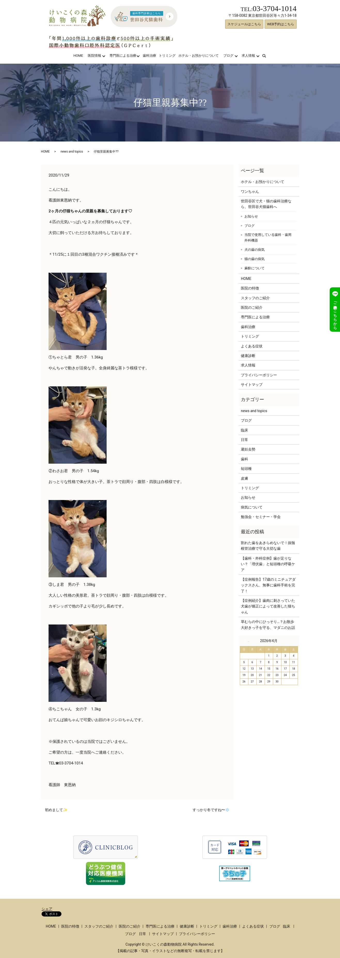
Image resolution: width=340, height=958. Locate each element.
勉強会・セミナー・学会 (261, 517)
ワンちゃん (250, 191)
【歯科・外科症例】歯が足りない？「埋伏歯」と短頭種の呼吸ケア (268, 564)
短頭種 (246, 468)
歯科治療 (149, 55)
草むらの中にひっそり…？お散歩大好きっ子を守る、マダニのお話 (268, 624)
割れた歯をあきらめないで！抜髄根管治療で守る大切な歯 (268, 546)
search (267, 55)
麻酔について (254, 268)
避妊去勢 (248, 449)
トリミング (167, 55)
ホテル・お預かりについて (198, 55)
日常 (244, 440)
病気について (252, 507)
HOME (78, 55)
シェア (47, 909)
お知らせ (251, 216)
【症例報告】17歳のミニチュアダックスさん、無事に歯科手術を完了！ (268, 585)
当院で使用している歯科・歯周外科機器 (267, 237)
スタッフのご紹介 (255, 298)
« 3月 (246, 640)
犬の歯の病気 (254, 250)
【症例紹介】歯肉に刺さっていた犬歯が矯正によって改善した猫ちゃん (268, 606)
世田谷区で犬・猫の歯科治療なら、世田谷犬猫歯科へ (266, 204)
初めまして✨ (56, 810)
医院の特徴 (250, 288)
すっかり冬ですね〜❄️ (211, 810)
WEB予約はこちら (280, 24)
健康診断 (248, 356)
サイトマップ (252, 384)
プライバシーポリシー (259, 375)
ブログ (228, 55)
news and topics (72, 151)
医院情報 (94, 55)
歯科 (244, 459)
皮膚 (244, 478)
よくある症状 (252, 346)
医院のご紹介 (252, 307)
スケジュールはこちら (244, 24)
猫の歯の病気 (254, 259)
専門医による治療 (122, 55)
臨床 (244, 430)
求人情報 (248, 55)
